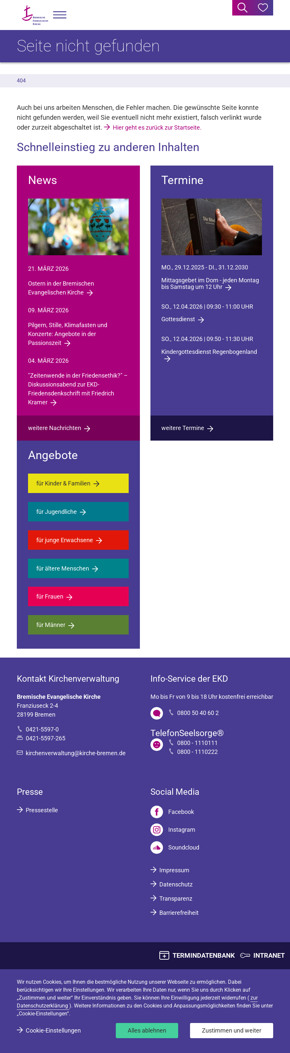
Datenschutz (176, 884)
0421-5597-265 (45, 738)
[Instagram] (172, 829)
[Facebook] (172, 812)
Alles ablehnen (147, 1030)
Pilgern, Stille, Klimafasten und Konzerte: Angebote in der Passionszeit (67, 334)
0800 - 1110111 (197, 742)
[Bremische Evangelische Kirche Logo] (35, 15)
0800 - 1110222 (197, 751)
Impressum (174, 870)
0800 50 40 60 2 (198, 712)
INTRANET (269, 955)
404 (21, 80)
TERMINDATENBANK (204, 955)
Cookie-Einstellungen (53, 1030)
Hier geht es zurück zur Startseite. (157, 127)
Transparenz (175, 898)
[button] (59, 15)
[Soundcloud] (174, 847)
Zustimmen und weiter (231, 1030)
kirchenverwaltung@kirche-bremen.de (76, 753)
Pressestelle (42, 810)
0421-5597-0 (42, 729)
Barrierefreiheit (179, 912)
